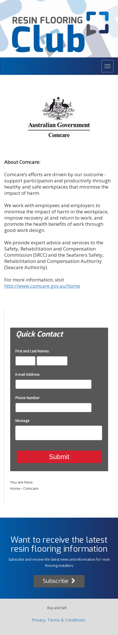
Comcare (30, 488)
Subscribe (59, 581)
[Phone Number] (53, 407)
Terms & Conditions (66, 620)
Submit (59, 456)
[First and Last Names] (25, 361)
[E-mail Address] (53, 384)
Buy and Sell (56, 607)
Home (15, 488)
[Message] (58, 433)
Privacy (38, 620)
